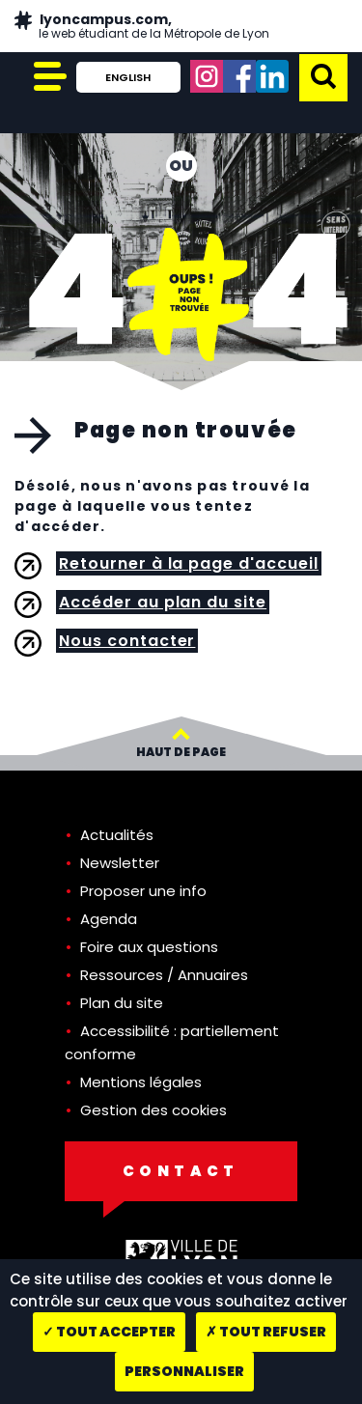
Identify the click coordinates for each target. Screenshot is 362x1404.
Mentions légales (141, 1082)
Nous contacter (127, 641)
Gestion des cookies (153, 1110)
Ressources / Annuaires (164, 975)
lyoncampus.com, (153, 26)
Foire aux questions (149, 947)
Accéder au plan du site (162, 602)
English (128, 77)
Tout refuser (266, 1331)
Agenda (108, 919)
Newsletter (119, 863)
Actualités (116, 835)
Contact (181, 1171)
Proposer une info (143, 891)
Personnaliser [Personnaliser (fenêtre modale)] (184, 1371)
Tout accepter (109, 1331)
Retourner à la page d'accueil (189, 563)
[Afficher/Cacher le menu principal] (47, 77)
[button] (323, 75)
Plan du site (121, 1003)
